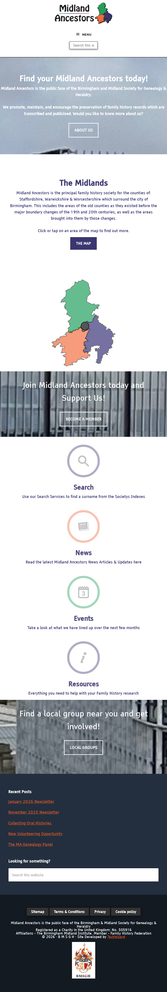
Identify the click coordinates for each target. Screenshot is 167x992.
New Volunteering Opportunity (35, 833)
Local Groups (83, 747)
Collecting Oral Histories (30, 823)
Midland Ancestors (83, 13)
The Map (83, 243)
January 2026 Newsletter (31, 801)
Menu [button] (87, 34)
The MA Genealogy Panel (30, 844)
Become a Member (84, 419)
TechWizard (116, 937)
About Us (83, 130)
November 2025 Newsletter (33, 812)
